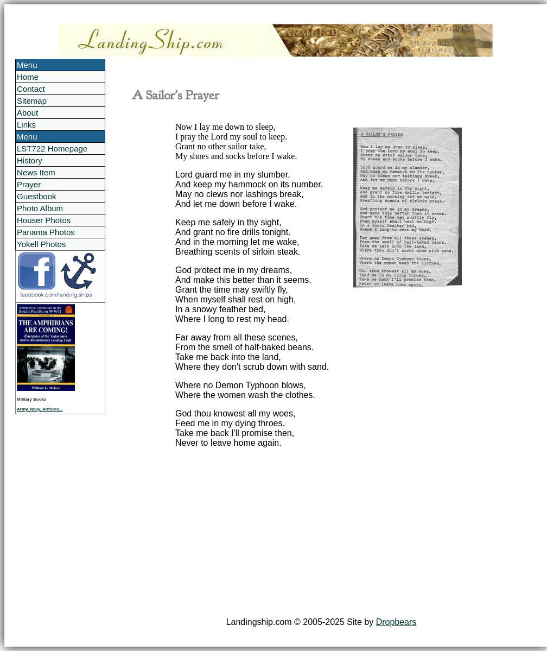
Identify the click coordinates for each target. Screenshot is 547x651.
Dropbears (396, 622)
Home (28, 76)
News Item (36, 172)
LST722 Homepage (52, 148)
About (27, 112)
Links (26, 124)
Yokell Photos (41, 244)
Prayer (29, 184)
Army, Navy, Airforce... (39, 409)
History (29, 160)
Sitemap (32, 100)
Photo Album (40, 208)
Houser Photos (44, 220)
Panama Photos (46, 232)
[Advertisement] (321, 533)
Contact (31, 88)
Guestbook (36, 196)
